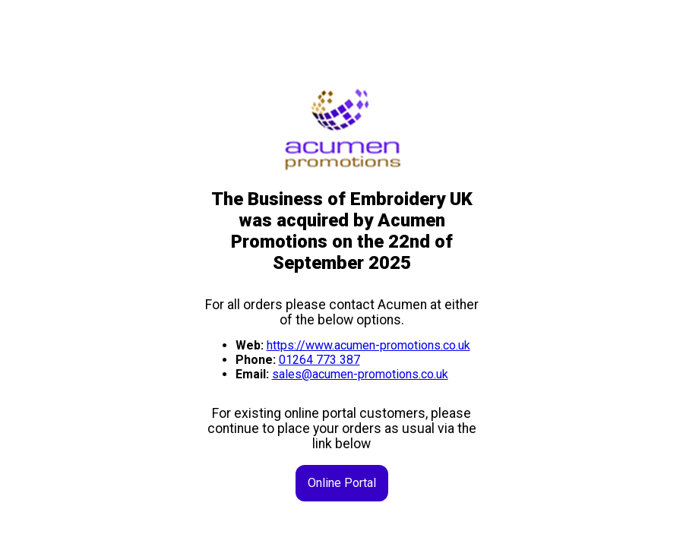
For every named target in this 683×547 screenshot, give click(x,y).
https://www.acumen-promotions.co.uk (368, 345)
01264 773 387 (319, 360)
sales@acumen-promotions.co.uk (360, 374)
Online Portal (342, 483)
